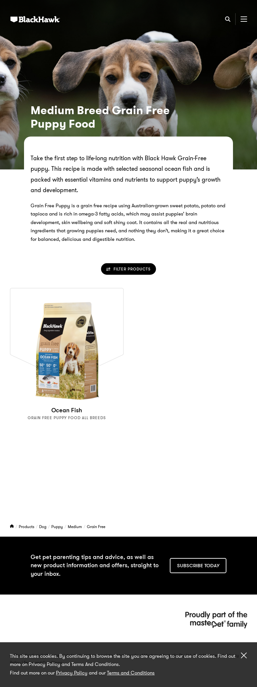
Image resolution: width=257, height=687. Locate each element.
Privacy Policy (72, 672)
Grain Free (96, 526)
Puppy (57, 526)
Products (27, 526)
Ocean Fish (66, 410)
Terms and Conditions (131, 672)
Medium (75, 526)
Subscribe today (198, 565)
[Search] (227, 19)
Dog (43, 526)
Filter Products (128, 269)
